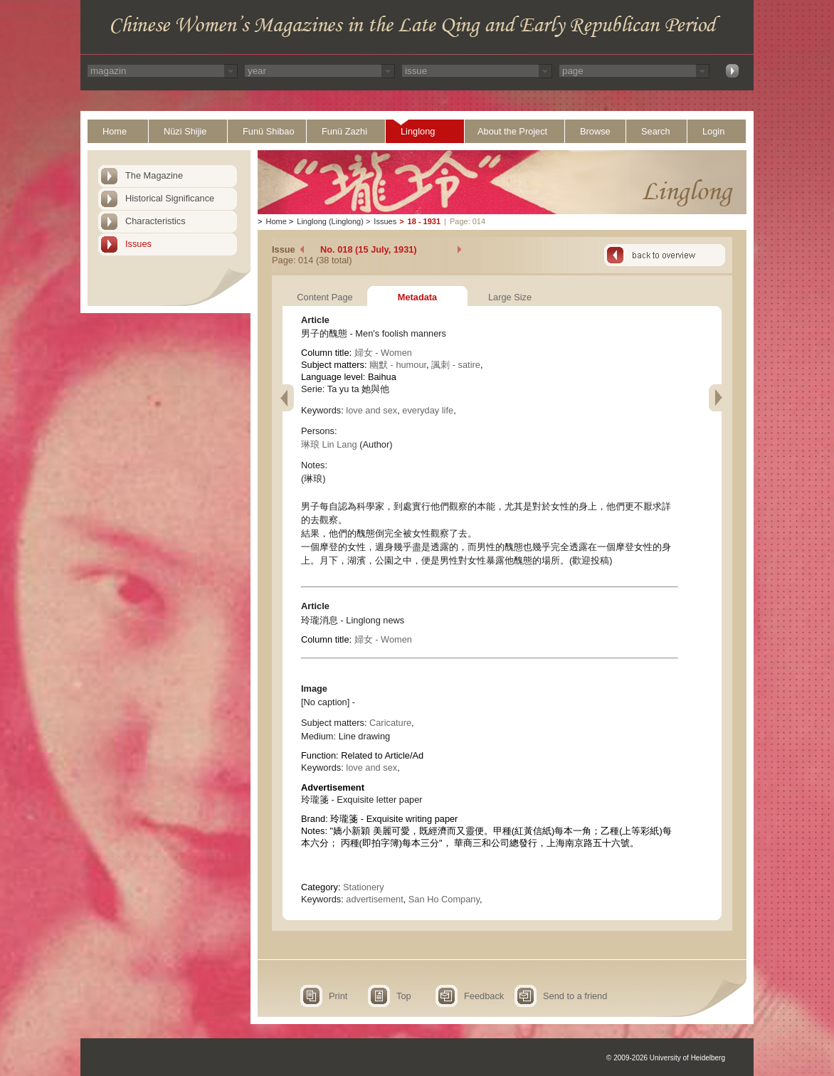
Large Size (510, 297)
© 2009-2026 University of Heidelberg (665, 1058)
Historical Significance (169, 198)
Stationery (363, 887)
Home (114, 131)
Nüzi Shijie (185, 131)
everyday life (427, 410)
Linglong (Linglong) (330, 221)
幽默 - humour (397, 364)
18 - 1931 (424, 221)
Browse (595, 131)
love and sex (371, 410)
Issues (138, 243)
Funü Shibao (269, 131)
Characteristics (155, 221)
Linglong (418, 131)
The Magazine (154, 175)
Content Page (324, 297)
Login (713, 131)
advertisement (374, 899)
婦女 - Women (383, 352)
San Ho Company (444, 899)
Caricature (390, 722)
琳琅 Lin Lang (329, 444)
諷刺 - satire (455, 364)
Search (655, 131)
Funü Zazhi (344, 131)
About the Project (512, 131)
